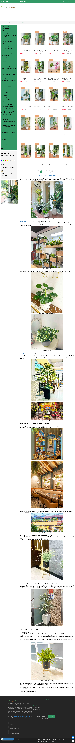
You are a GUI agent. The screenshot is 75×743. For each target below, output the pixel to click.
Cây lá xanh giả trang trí (7, 28)
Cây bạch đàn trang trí (7, 66)
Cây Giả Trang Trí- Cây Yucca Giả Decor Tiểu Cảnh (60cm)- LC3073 (40, 163)
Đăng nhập (2, 1)
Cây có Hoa (11, 167)
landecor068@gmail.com (14, 733)
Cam (5, 160)
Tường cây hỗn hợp (6, 97)
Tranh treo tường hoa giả (7, 86)
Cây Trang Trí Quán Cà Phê (25, 353)
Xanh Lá (3, 160)
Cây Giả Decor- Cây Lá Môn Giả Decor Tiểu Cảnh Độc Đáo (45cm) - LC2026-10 (53, 51)
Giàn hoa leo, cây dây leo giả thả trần (9, 46)
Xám (10, 160)
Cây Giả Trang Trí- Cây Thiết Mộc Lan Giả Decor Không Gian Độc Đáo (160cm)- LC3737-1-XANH (54, 135)
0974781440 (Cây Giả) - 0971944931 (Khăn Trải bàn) (19, 730)
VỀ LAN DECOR (45, 739)
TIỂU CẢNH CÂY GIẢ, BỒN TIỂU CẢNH (9, 104)
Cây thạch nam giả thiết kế (7, 41)
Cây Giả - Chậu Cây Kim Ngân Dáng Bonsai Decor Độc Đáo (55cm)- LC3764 (25, 51)
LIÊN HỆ (56, 741)
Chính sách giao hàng (36, 709)
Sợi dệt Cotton (4, 175)
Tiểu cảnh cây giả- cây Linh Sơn (8, 33)
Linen (2, 173)
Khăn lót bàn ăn (5, 139)
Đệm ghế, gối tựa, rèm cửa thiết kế (9, 144)
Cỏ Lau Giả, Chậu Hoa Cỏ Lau (8, 114)
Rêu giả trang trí (28, 716)
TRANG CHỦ (40, 739)
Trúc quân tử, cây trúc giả (7, 48)
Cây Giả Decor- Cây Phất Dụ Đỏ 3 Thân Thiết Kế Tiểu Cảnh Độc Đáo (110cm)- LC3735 (53, 79)
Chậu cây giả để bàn (6, 50)
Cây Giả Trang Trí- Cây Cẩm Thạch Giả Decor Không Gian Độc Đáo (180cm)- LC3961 (67, 51)
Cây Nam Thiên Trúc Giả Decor (8, 84)
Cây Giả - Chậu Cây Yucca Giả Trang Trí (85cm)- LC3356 (39, 107)
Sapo (24, 739)
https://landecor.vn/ (27, 692)
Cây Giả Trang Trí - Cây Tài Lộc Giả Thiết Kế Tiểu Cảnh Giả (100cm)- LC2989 (25, 79)
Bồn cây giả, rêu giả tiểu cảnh (8, 108)
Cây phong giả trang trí (7, 63)
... (49, 171)
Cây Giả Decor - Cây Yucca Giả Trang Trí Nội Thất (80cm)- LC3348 (53, 163)
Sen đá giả (25, 717)
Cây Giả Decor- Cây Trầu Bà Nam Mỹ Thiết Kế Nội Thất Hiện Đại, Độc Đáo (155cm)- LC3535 (68, 107)
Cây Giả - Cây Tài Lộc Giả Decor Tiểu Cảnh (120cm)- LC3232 (40, 79)
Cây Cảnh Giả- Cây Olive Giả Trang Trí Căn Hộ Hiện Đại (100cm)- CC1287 (67, 79)
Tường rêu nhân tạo (6, 99)
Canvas (11, 173)
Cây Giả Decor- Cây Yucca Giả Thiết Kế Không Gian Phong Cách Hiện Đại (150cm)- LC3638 (68, 135)
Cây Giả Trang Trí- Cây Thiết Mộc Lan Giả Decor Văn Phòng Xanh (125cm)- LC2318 (26, 163)
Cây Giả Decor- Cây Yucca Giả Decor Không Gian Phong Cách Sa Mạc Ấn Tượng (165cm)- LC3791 (67, 163)
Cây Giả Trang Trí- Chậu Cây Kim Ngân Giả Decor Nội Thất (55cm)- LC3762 (40, 51)
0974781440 (24, 1)
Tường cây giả (5, 30)
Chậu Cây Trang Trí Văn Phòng (26, 221)
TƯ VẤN (52, 741)
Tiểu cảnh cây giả (22, 716)
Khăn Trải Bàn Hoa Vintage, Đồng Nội (9, 132)
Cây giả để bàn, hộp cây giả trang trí (9, 106)
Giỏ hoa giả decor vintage (7, 72)
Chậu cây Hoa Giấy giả (7, 55)
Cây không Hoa (4, 167)
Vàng (8, 160)
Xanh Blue (1, 160)
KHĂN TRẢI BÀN (6, 119)
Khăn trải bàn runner (6, 137)
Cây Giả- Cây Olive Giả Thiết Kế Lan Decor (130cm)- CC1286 (25, 107)
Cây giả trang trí (16, 716)
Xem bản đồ (52, 716)
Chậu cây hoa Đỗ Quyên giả (7, 53)
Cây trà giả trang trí (6, 57)
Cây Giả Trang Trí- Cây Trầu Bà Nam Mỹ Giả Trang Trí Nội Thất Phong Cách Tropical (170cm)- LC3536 (53, 107)
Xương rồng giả (20, 717)
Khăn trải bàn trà (6, 134)
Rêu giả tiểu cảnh (6, 88)
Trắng (14, 160)
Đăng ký (7, 1)
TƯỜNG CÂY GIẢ (6, 95)
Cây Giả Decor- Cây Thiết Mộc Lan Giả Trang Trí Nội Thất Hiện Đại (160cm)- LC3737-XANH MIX (40, 135)
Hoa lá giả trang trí (6, 78)
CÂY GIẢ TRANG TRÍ (6, 26)
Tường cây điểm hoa (6, 101)
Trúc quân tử (10, 717)
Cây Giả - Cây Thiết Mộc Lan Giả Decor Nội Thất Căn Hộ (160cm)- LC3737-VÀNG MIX (26, 135)
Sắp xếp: (21, 25)
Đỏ (7, 160)
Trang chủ (10, 22)
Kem (12, 160)
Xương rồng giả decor (6, 43)
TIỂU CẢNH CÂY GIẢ (60, 739)
